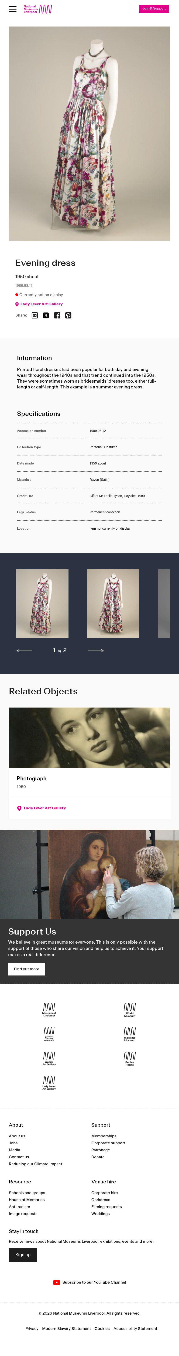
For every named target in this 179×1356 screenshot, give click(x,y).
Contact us (19, 1157)
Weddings (100, 1214)
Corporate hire (104, 1193)
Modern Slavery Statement (66, 1329)
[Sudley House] (130, 1058)
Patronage (100, 1150)
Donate (98, 1157)
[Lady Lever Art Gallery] (49, 1083)
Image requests (23, 1214)
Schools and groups (27, 1193)
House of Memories (27, 1200)
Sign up (23, 1255)
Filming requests (106, 1207)
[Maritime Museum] (130, 1034)
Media (14, 1150)
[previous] (24, 651)
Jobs (13, 1143)
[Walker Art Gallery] (49, 1058)
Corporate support (108, 1143)
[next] (96, 651)
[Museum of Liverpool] (49, 1010)
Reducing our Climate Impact (35, 1164)
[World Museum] (130, 1010)
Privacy (31, 1329)
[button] (42, 606)
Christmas (100, 1200)
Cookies (102, 1329)
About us (17, 1136)
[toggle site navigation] (13, 9)
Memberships (104, 1136)
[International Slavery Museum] (49, 1034)
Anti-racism (19, 1207)
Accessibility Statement (135, 1329)
